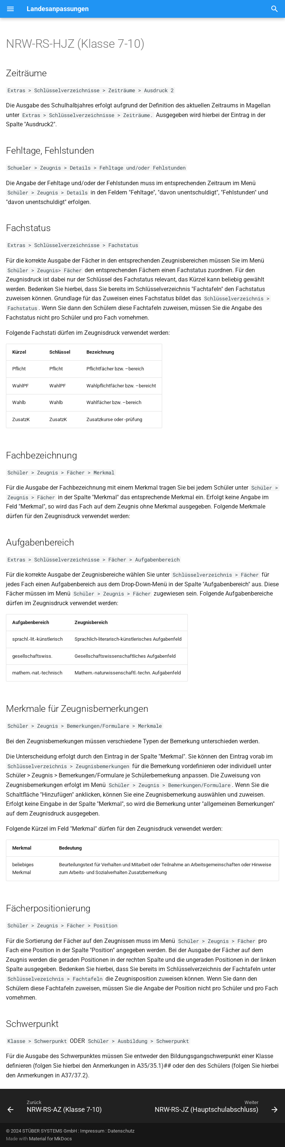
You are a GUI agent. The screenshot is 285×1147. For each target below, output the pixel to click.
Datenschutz (121, 1131)
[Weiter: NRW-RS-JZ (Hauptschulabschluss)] (215, 1108)
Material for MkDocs (50, 1138)
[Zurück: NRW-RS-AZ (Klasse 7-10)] (55, 1108)
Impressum (92, 1131)
